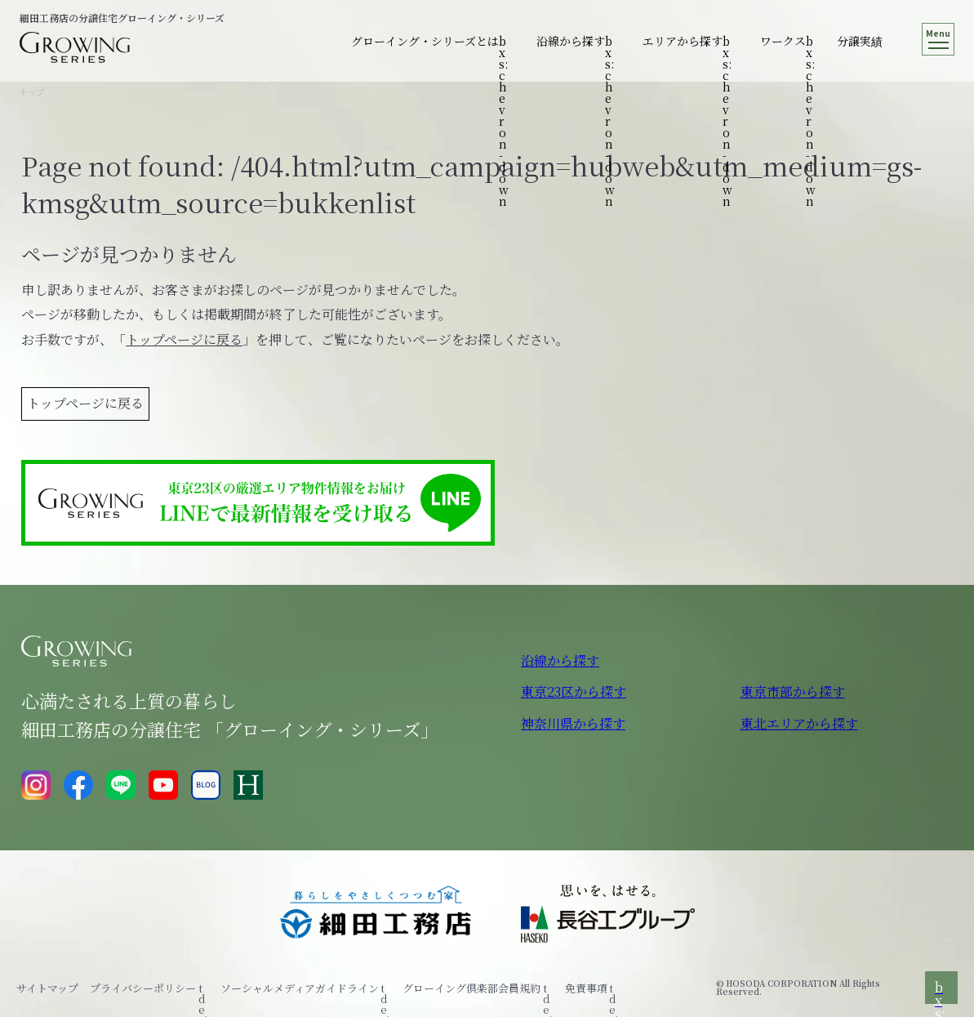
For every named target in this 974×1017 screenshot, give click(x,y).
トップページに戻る (184, 339)
